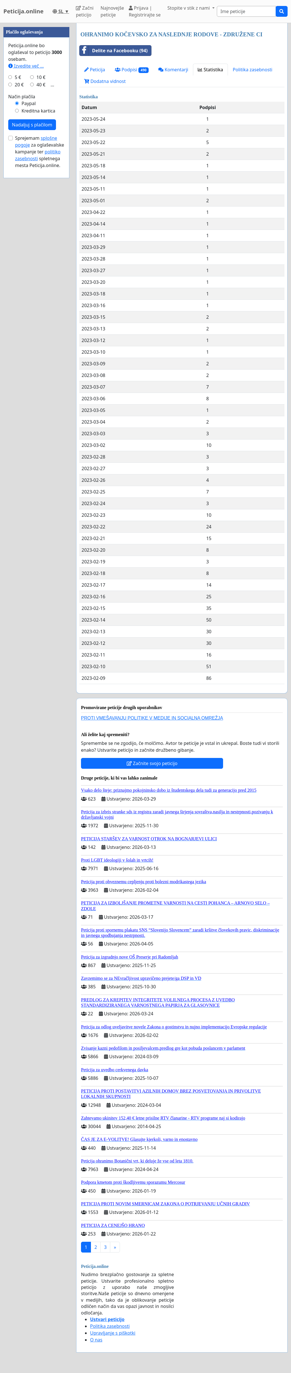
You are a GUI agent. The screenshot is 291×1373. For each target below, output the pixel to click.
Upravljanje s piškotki (113, 1333)
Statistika (210, 69)
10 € (40, 248)
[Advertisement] (36, 108)
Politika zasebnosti (252, 69)
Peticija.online (23, 11)
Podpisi (132, 69)
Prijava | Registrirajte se (145, 11)
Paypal (29, 274)
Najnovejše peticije (112, 11)
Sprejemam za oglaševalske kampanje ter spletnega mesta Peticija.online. (39, 322)
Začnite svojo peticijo (152, 763)
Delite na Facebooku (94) (114, 50)
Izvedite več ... (26, 236)
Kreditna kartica (38, 281)
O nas (96, 1340)
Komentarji (173, 69)
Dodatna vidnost (105, 81)
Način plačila (21, 267)
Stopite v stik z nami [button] (189, 8)
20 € (19, 255)
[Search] (246, 11)
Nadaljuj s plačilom (32, 295)
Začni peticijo (84, 11)
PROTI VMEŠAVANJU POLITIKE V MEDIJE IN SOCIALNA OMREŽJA (152, 718)
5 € (18, 248)
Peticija (94, 69)
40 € (40, 255)
